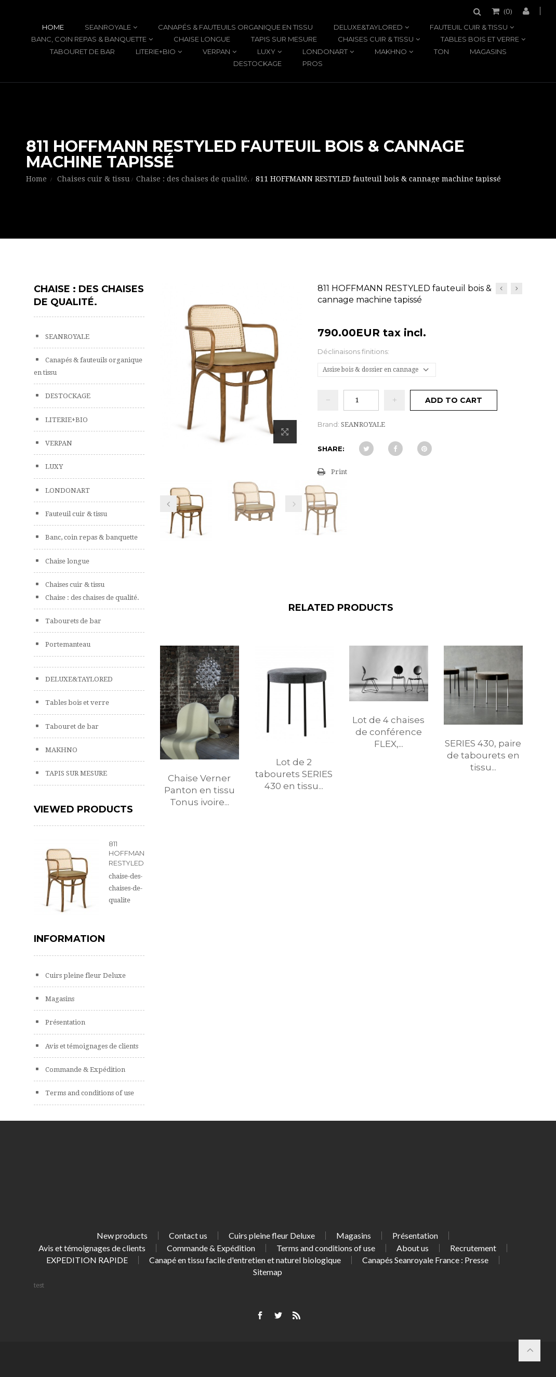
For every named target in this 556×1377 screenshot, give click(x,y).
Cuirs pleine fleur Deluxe (85, 975)
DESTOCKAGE (257, 63)
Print (339, 472)
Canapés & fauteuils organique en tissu (235, 27)
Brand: (328, 424)
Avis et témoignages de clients (91, 1046)
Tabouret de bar (82, 51)
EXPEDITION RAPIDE (87, 1260)
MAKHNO (391, 51)
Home (53, 27)
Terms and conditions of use (89, 1093)
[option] (199, 737)
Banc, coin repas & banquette (89, 39)
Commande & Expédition (84, 1069)
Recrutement (473, 1248)
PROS (312, 63)
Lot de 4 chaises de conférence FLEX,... (388, 732)
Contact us (188, 1235)
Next (293, 503)
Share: (331, 448)
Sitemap (267, 1272)
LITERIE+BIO (156, 51)
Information (69, 939)
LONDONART (325, 51)
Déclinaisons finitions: (354, 351)
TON (441, 51)
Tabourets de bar (72, 621)
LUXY (266, 51)
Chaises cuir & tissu (376, 39)
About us (412, 1248)
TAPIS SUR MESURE (284, 39)
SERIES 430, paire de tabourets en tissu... (483, 755)
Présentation (64, 1022)
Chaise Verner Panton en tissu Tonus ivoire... (199, 790)
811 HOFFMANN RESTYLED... (129, 853)
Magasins (488, 51)
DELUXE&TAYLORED (368, 27)
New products (122, 1235)
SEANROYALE (108, 27)
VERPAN (216, 51)
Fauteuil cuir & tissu (469, 27)
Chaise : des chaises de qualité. (91, 597)
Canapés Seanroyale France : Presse (425, 1260)
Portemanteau (67, 644)
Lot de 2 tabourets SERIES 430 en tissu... (294, 774)
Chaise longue (202, 39)
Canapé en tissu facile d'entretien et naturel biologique (245, 1260)
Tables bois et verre (480, 39)
